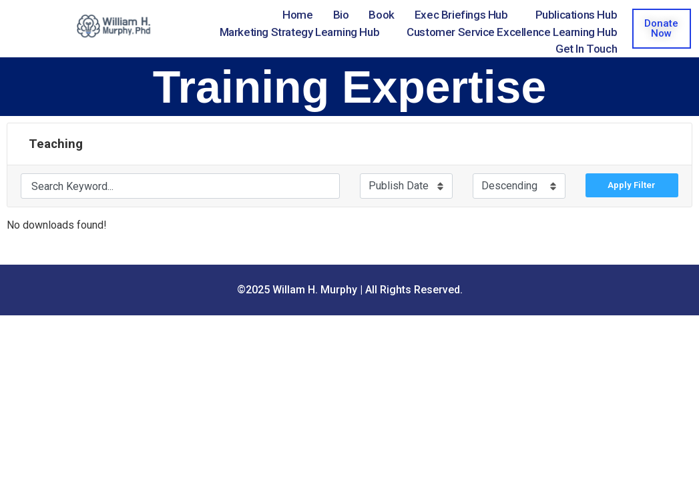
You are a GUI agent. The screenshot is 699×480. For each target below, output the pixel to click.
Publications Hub (576, 14)
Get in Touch (586, 48)
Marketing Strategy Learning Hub (300, 32)
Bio (341, 14)
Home (297, 14)
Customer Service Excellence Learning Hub (512, 32)
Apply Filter (632, 185)
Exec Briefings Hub (461, 14)
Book (381, 14)
